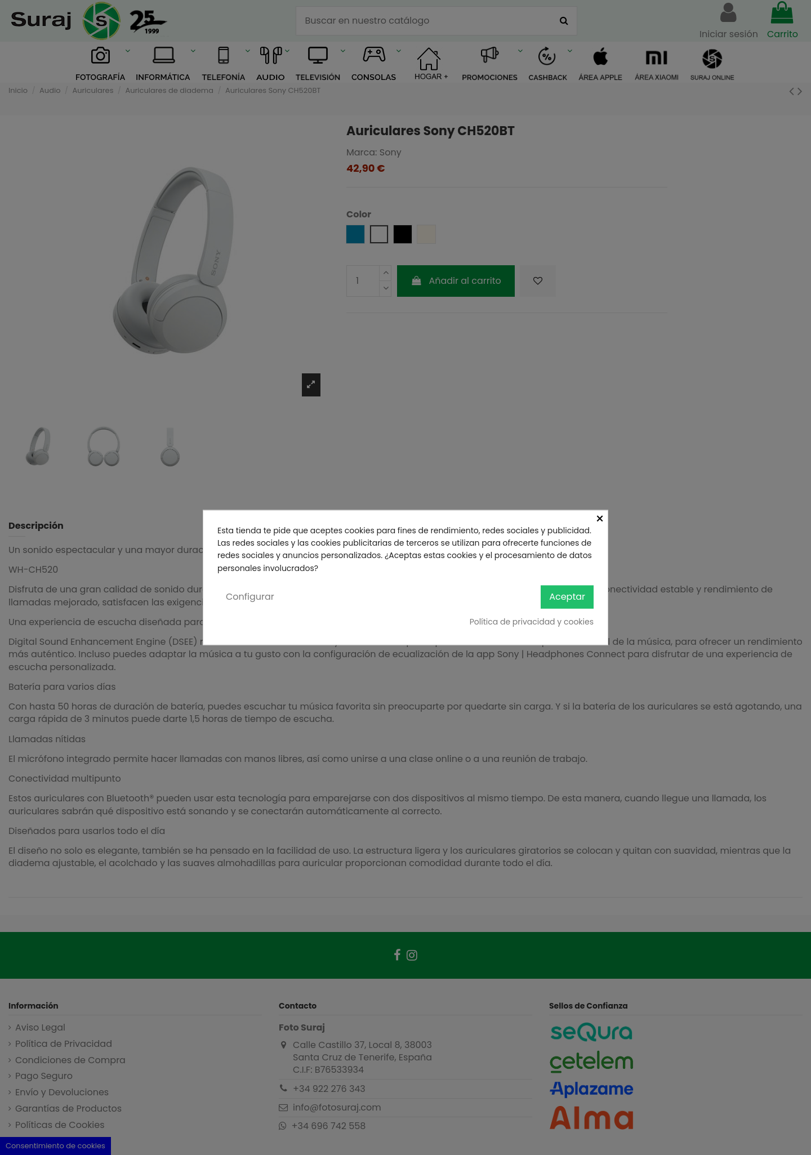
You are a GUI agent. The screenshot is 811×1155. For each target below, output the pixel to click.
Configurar (250, 596)
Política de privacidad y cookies (532, 621)
